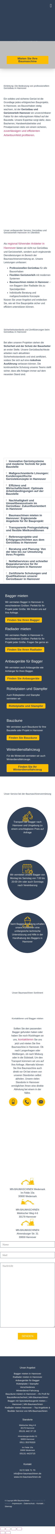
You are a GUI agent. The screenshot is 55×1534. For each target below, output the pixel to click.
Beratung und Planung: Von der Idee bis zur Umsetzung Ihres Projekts (26, 551)
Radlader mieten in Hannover (27, 1377)
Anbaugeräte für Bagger (28, 1380)
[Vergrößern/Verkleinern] (2, 1529)
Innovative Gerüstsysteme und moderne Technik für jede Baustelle (26, 464)
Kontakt (40, 1503)
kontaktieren (26, 1039)
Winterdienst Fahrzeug (27, 1390)
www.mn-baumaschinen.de (27, 1477)
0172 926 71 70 (27, 1470)
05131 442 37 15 (27, 1431)
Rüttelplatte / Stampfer (27, 1383)
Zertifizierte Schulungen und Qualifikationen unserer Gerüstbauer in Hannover (26, 576)
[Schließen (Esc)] (19, 1529)
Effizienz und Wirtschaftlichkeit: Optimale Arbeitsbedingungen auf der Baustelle (25, 489)
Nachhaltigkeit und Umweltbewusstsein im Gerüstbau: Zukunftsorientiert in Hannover (26, 504)
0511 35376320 (27, 1442)
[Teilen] (13, 1529)
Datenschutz (29, 1503)
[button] (52, 5)
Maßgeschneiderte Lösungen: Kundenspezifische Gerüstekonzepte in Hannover (27, 476)
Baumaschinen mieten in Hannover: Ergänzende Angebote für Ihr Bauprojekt (24, 518)
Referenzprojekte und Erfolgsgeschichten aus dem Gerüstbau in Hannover (25, 539)
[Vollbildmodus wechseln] (8, 1529)
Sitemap (8, 1506)
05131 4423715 (27, 1453)
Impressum (17, 1503)
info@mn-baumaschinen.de (27, 1473)
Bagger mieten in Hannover (27, 1373)
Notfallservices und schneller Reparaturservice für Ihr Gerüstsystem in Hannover (27, 564)
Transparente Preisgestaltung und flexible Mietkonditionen (27, 529)
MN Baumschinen (21, 1500)
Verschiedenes (27, 1387)
